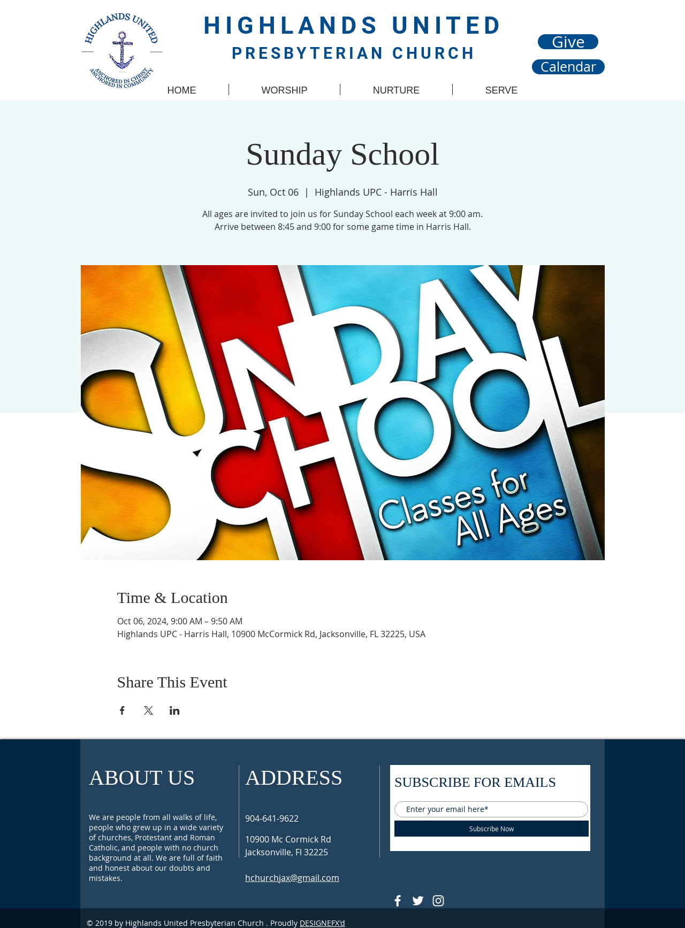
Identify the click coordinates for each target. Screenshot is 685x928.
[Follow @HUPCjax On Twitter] (417, 900)
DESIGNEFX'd (322, 923)
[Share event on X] (148, 710)
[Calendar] (568, 66)
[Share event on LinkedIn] (175, 710)
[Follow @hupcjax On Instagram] (438, 900)
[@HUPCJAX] (397, 900)
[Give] (568, 41)
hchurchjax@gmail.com (292, 878)
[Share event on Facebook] (122, 710)
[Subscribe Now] (491, 829)
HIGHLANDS (297, 25)
